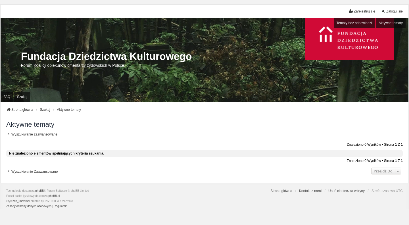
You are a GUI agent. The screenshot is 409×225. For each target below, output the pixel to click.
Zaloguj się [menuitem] (392, 11)
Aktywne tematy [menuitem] (391, 23)
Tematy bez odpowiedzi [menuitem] (354, 23)
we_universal (21, 201)
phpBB (39, 190)
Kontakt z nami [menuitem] (310, 191)
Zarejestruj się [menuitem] (362, 11)
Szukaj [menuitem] (22, 97)
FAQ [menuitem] (6, 97)
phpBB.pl (54, 195)
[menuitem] (28, 206)
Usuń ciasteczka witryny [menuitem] (346, 191)
